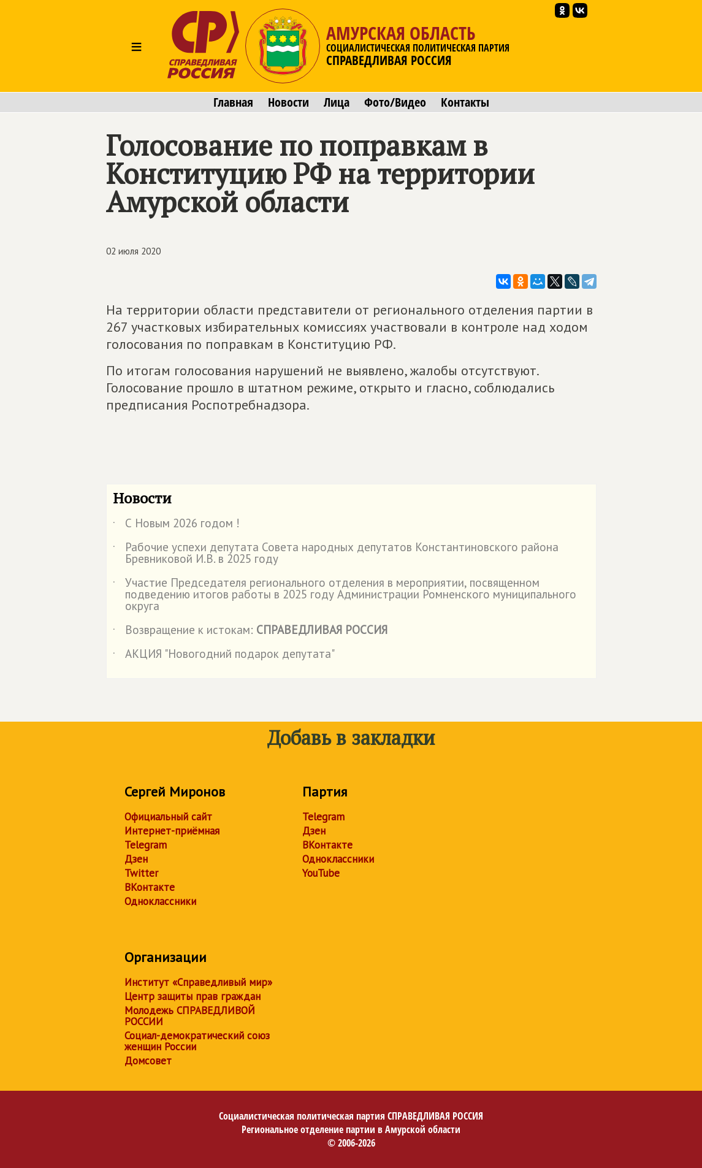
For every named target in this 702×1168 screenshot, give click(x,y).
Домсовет (148, 1060)
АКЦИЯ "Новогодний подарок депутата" (224, 656)
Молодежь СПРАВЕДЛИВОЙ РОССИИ (189, 1016)
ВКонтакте (149, 887)
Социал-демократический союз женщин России (197, 1041)
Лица (336, 102)
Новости (288, 102)
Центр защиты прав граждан (192, 996)
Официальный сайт (168, 816)
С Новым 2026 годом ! (176, 525)
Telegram (145, 844)
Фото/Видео (395, 102)
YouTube (321, 873)
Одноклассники (160, 901)
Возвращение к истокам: (250, 632)
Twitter (141, 873)
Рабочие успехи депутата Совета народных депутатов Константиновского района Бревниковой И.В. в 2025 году (336, 553)
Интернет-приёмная (171, 830)
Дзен (136, 859)
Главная (233, 102)
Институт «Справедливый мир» (198, 982)
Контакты (465, 102)
